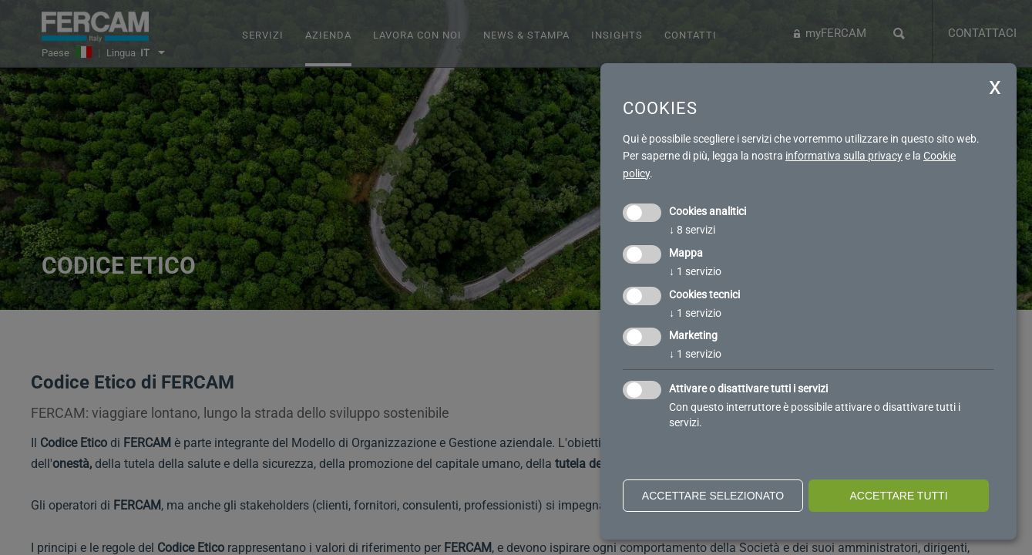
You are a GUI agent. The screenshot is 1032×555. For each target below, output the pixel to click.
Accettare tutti (898, 495)
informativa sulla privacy (844, 156)
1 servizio (695, 271)
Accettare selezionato (713, 495)
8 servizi (692, 230)
